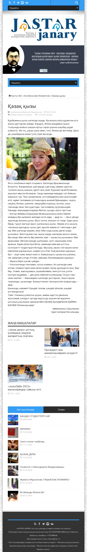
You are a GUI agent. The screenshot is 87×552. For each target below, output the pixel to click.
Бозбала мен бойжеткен (37, 96)
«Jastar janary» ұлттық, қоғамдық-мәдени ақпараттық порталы (21, 333)
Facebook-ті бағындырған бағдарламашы (42, 467)
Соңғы (61, 409)
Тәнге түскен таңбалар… (33, 441)
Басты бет (15, 96)
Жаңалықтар (36, 112)
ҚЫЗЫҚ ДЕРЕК (28, 454)
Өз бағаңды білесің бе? (32, 492)
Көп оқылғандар (25, 409)
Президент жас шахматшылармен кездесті (60, 351)
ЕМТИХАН (25, 429)
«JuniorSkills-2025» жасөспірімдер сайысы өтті (24, 388)
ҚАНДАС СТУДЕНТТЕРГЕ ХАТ (35, 416)
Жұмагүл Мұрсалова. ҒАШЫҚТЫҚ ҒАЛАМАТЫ (44, 479)
